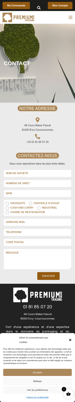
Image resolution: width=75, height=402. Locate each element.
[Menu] (71, 17)
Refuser (37, 381)
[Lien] (18, 17)
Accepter (37, 372)
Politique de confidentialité (37, 397)
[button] (70, 340)
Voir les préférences (37, 390)
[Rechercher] (39, 7)
